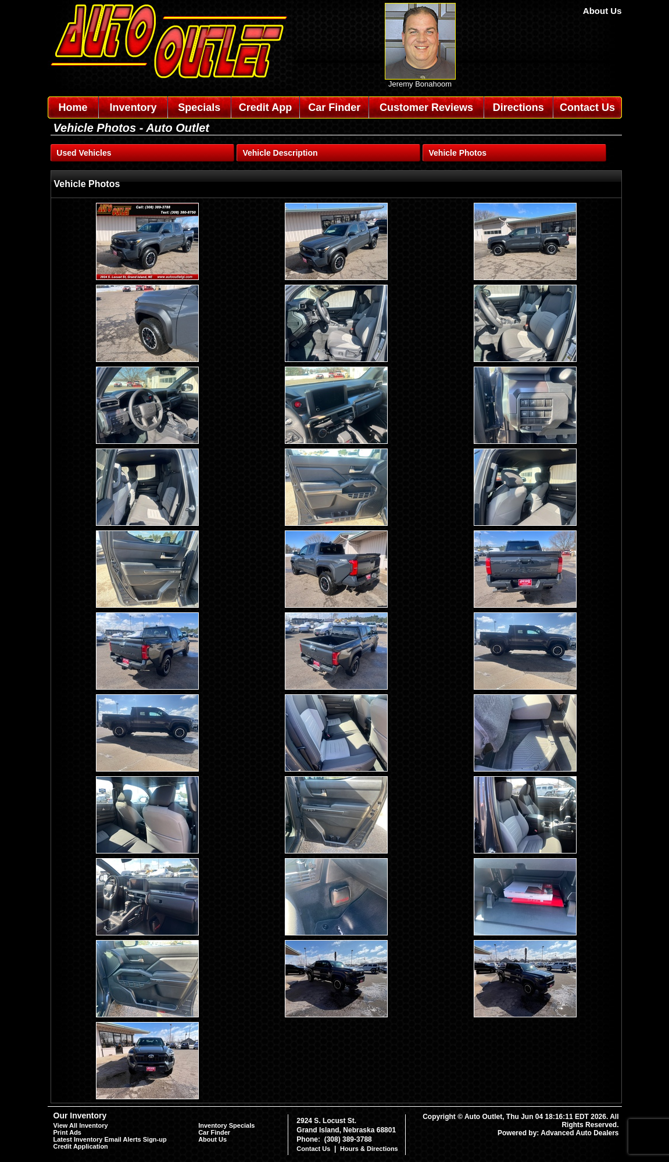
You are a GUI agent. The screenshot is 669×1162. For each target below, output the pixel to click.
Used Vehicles (83, 152)
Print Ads (67, 1132)
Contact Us (587, 107)
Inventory (133, 107)
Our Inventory (80, 1115)
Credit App (265, 107)
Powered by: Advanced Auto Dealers (558, 1133)
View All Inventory (80, 1125)
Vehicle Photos (458, 152)
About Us (602, 11)
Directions (518, 107)
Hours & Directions (369, 1148)
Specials (199, 107)
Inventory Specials (226, 1125)
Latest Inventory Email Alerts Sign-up (110, 1139)
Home (72, 107)
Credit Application (80, 1146)
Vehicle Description (279, 152)
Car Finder (334, 107)
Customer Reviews (426, 107)
